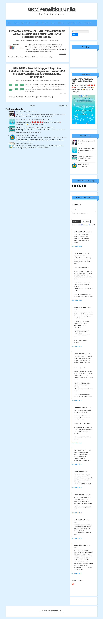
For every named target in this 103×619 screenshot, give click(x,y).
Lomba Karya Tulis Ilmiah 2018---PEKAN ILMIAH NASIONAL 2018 (35, 127)
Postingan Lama (63, 106)
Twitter (28, 57)
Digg (50, 57)
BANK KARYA (44, 23)
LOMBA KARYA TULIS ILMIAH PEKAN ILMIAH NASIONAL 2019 (34, 120)
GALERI (52, 23)
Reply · (77, 246)
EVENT (36, 23)
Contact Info (87, 23)
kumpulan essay (45, 40)
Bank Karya (37, 40)
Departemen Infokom (48, 611)
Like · (73, 246)
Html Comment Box (84, 225)
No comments (55, 40)
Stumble (43, 57)
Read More (62, 54)
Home (9, 23)
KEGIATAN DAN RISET (26, 23)
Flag (80, 246)
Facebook (19, 57)
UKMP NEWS (61, 23)
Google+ (35, 57)
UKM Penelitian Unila (51, 9)
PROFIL (16, 23)
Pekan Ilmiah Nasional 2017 (24, 143)
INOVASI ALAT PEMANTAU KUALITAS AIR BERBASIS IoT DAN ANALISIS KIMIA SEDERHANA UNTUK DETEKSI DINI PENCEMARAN (37, 34)
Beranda (32, 106)
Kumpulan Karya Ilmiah (74, 23)
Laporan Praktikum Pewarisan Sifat (26, 135)
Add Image (86, 221)
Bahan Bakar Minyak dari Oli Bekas (26, 112)
